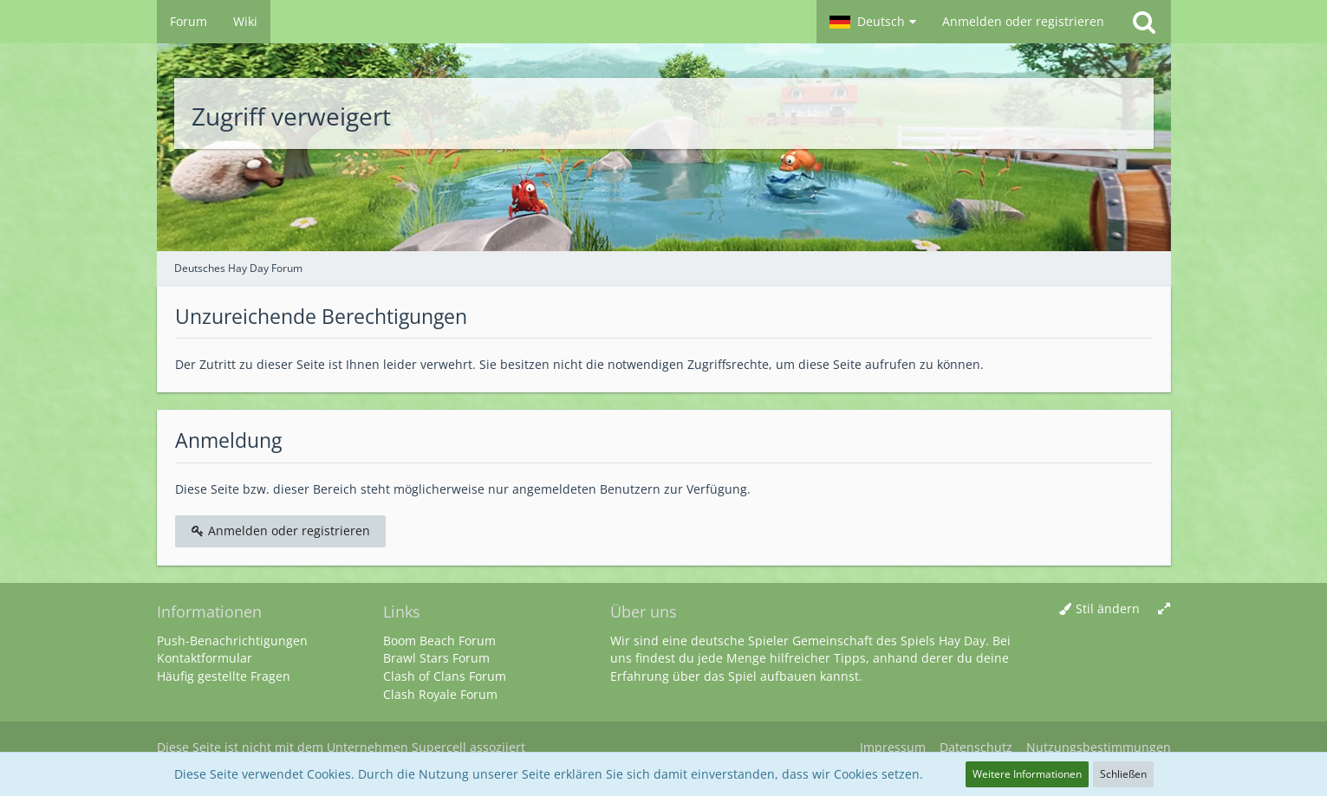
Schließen (1123, 774)
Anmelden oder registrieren (1023, 21)
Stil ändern (1108, 608)
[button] (872, 21)
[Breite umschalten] (1164, 609)
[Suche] (1144, 21)
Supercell (439, 747)
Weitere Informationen (1027, 774)
